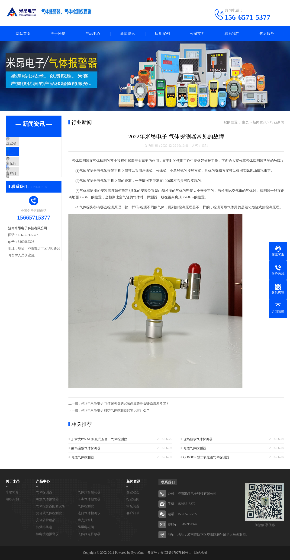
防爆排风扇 (44, 527)
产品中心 (92, 34)
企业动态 (24, 144)
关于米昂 (58, 34)
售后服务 (266, 34)
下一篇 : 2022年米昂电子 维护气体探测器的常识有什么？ (109, 410)
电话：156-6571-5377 (182, 514)
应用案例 (162, 34)
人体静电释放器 (89, 534)
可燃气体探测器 (194, 448)
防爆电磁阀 (86, 527)
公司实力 (197, 34)
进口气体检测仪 (89, 513)
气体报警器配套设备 (50, 506)
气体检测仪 (86, 506)
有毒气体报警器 (89, 499)
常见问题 (24, 171)
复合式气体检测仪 (49, 513)
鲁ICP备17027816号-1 (175, 553)
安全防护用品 (45, 520)
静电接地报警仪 (47, 534)
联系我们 (232, 34)
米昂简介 (12, 492)
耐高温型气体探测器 (85, 448)
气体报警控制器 (89, 492)
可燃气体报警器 (47, 499)
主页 (245, 122)
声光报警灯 (86, 520)
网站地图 (200, 553)
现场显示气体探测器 (198, 439)
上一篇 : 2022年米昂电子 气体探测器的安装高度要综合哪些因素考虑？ (118, 403)
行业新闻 (24, 158)
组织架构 (12, 499)
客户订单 (24, 185)
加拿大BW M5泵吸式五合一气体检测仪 (99, 439)
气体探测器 (44, 492)
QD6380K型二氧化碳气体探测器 (206, 457)
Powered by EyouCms (129, 553)
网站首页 (23, 34)
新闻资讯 (127, 34)
